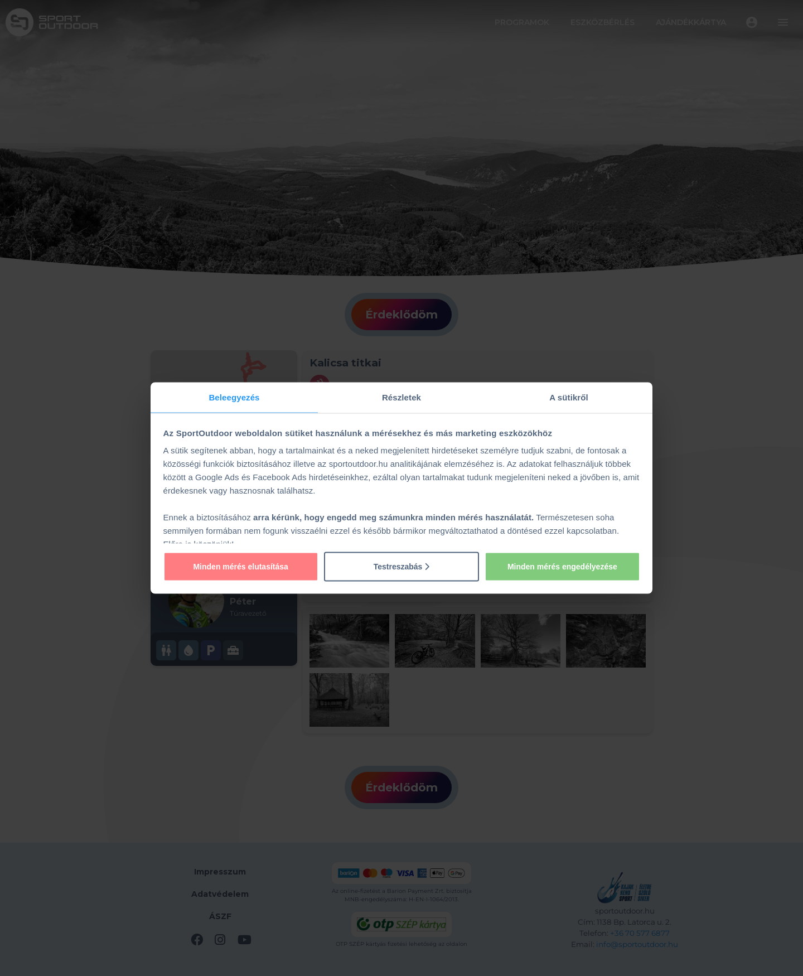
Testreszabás (402, 566)
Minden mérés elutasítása (240, 566)
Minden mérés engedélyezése (562, 566)
